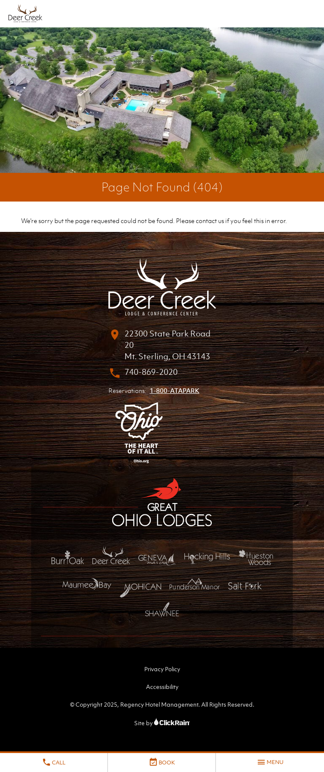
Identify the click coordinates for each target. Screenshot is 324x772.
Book (161, 762)
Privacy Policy (162, 669)
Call (53, 762)
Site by (162, 723)
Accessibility (162, 687)
